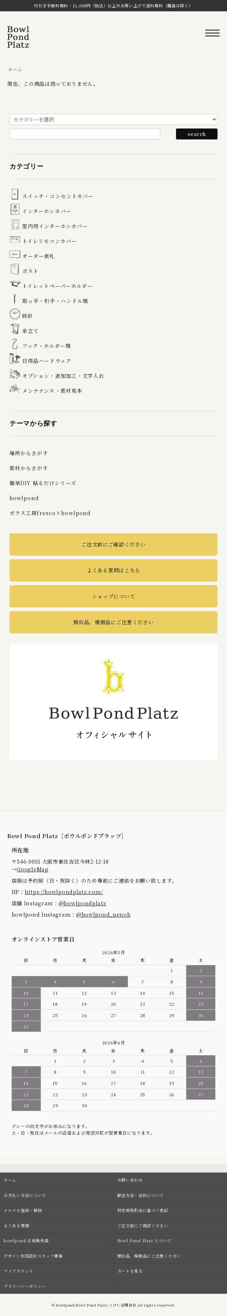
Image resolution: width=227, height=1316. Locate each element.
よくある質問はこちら (113, 570)
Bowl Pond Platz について (144, 1240)
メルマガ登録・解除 (23, 1210)
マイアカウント (19, 1271)
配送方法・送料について (140, 1195)
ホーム (15, 69)
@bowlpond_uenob (103, 914)
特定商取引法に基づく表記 (142, 1210)
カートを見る (130, 1271)
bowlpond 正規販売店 (26, 1240)
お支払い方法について (25, 1195)
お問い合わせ (130, 1180)
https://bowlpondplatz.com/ (64, 891)
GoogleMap (32, 869)
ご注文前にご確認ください (113, 544)
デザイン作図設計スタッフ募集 (33, 1256)
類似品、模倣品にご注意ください (113, 622)
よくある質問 (16, 1225)
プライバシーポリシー (25, 1286)
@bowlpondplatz (82, 903)
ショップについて (113, 596)
